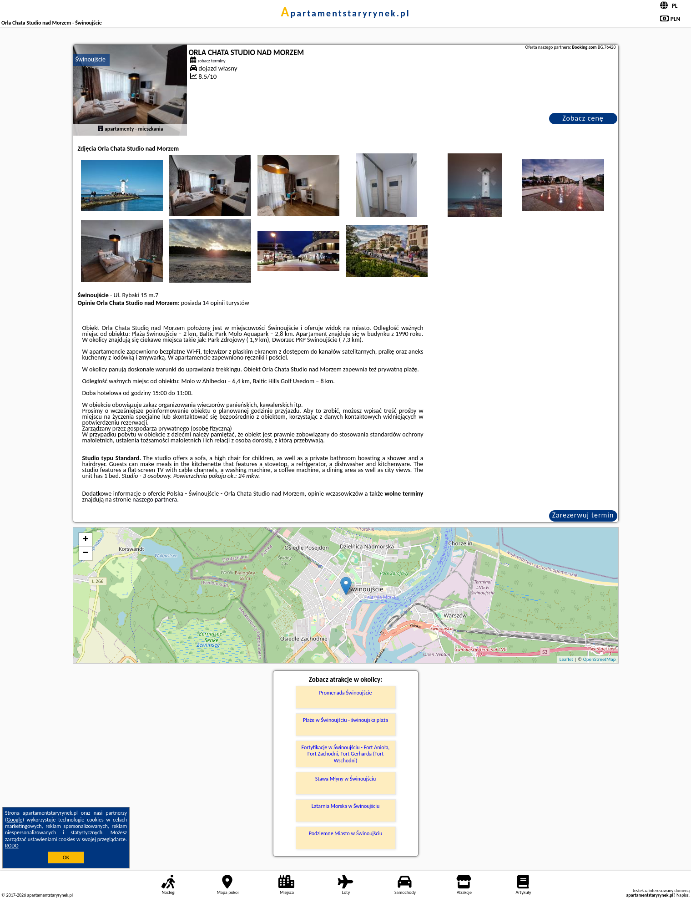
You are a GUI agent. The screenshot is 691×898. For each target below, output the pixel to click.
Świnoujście (91, 59)
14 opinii (213, 303)
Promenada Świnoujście (345, 693)
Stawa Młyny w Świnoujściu (345, 779)
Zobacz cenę (583, 118)
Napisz (682, 895)
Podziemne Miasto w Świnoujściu (346, 833)
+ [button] (85, 540)
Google (15, 820)
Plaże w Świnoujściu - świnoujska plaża (345, 720)
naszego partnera (154, 499)
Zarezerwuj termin (583, 515)
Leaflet (566, 659)
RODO (12, 845)
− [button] (85, 553)
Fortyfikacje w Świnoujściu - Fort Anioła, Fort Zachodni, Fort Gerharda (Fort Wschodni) (346, 754)
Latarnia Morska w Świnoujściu (346, 806)
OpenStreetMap (599, 659)
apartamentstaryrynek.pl (345, 13)
